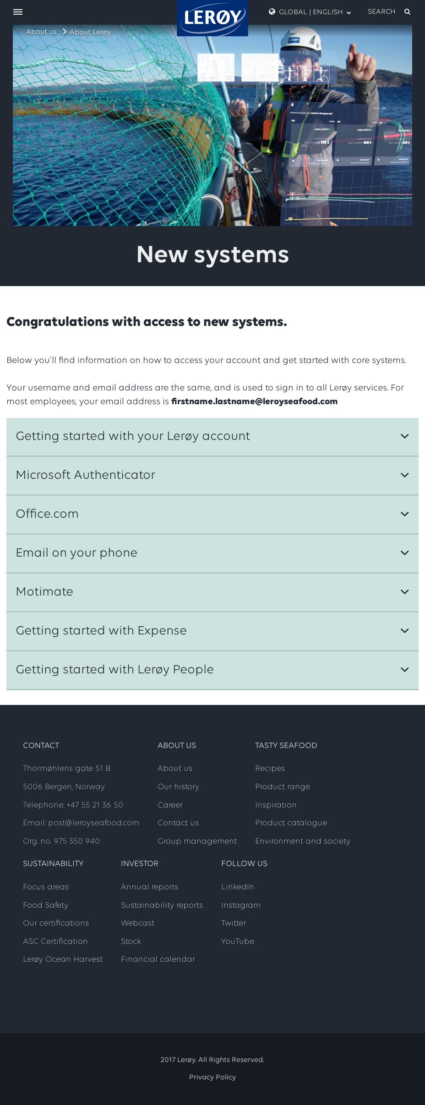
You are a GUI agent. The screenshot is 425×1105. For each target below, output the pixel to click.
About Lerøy (90, 32)
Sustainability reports (162, 905)
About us (41, 32)
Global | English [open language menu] (310, 12)
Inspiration (276, 805)
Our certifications (56, 923)
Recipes (270, 768)
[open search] (390, 12)
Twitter (233, 923)
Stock (131, 941)
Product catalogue (291, 823)
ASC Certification (55, 941)
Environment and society (302, 841)
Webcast (137, 923)
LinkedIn (237, 887)
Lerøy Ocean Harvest (63, 959)
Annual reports (149, 887)
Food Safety (45, 905)
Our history (178, 787)
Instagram (241, 905)
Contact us (178, 823)
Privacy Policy (212, 1077)
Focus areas (46, 887)
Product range (282, 787)
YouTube (237, 941)
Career (170, 805)
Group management (197, 841)
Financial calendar (158, 959)
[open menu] (17, 12)
